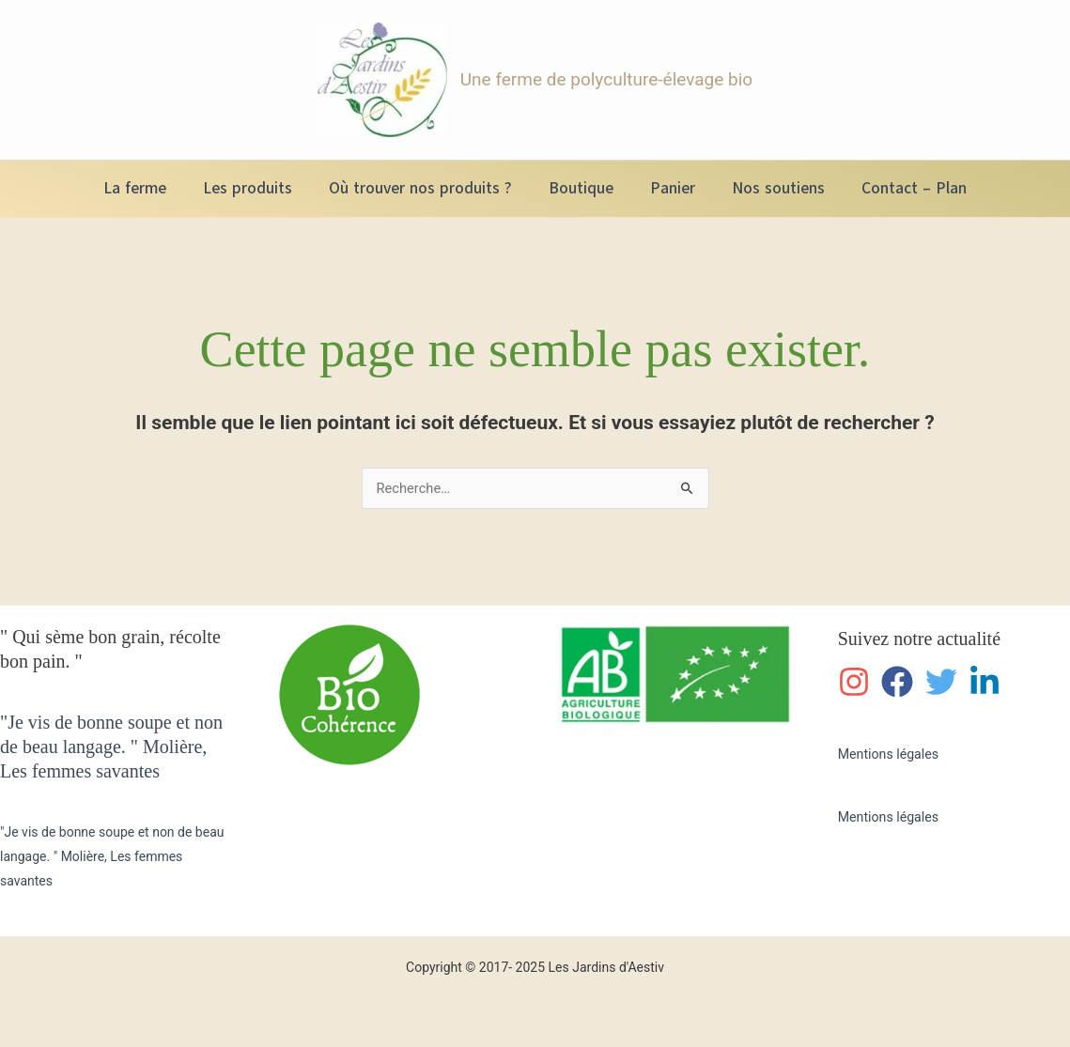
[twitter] (945, 680)
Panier (667, 188)
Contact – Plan (900, 188)
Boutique (581, 188)
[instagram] (858, 680)
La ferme (148, 188)
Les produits (257, 188)
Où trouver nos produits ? (425, 188)
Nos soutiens (768, 188)
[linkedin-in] (989, 680)
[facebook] (901, 680)
